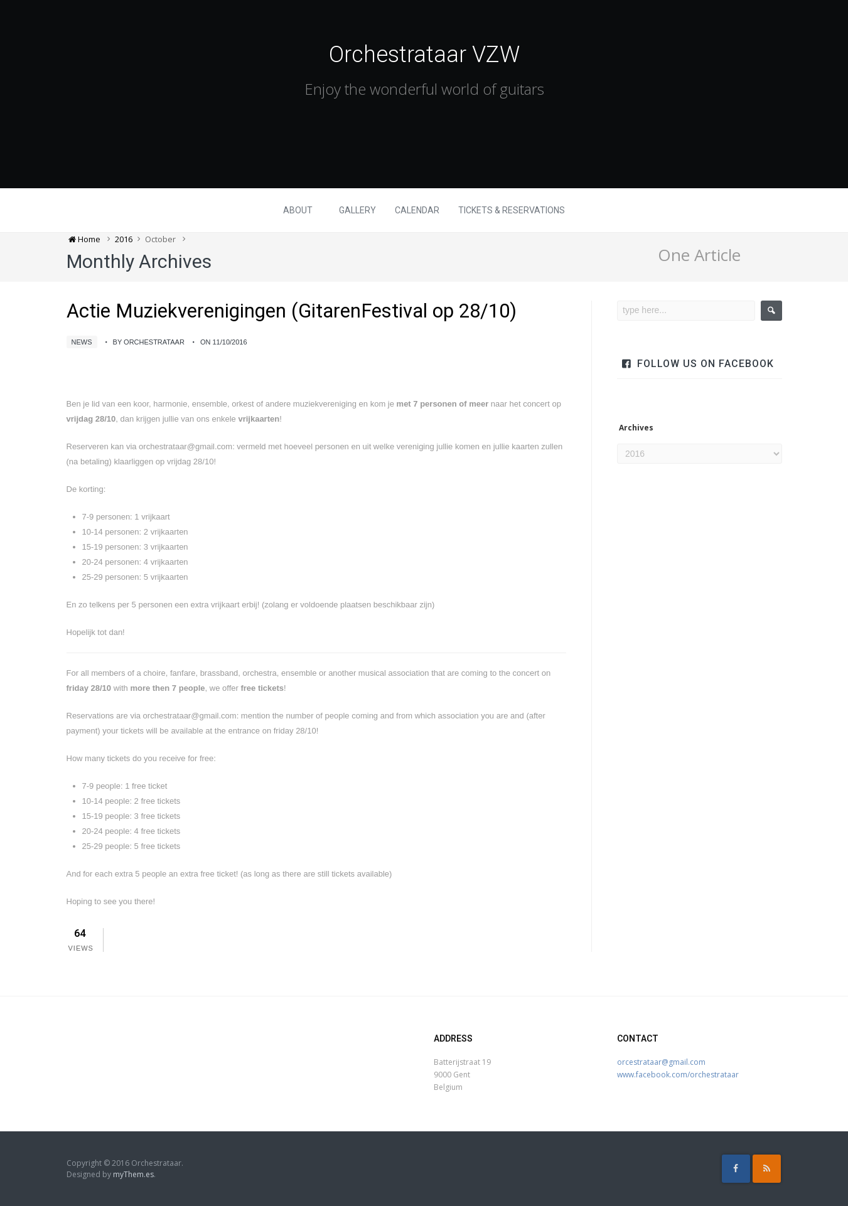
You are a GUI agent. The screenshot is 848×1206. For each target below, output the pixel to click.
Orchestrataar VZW (424, 54)
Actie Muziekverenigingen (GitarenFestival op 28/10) (292, 311)
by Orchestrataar (149, 342)
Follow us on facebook (705, 364)
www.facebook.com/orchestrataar (678, 1074)
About (298, 210)
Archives (636, 428)
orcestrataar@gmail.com (661, 1062)
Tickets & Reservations (511, 210)
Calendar (417, 210)
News (82, 342)
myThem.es (133, 1174)
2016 (123, 239)
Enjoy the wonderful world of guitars (424, 89)
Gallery (357, 210)
